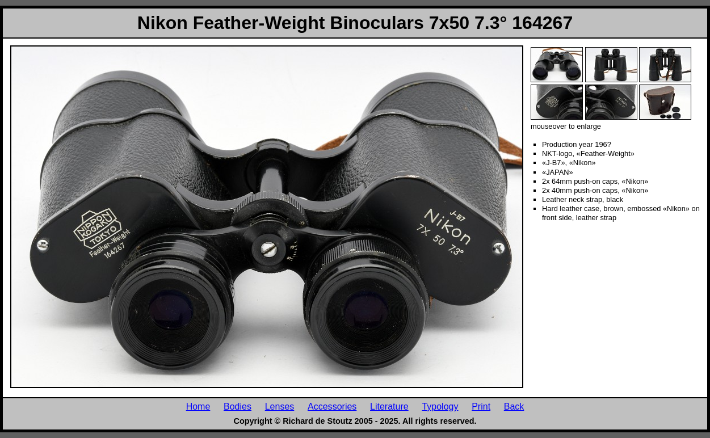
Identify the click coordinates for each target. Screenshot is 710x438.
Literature (389, 406)
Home (198, 406)
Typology (440, 406)
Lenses (280, 406)
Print (481, 406)
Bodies (237, 406)
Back (514, 406)
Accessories (332, 406)
